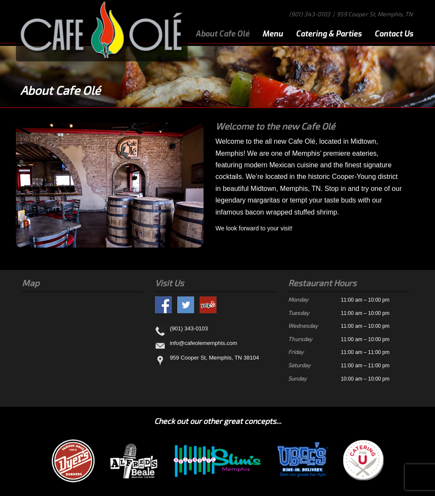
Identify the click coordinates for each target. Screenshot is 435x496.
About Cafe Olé (222, 34)
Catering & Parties (329, 34)
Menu (272, 34)
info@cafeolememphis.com (203, 343)
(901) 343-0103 (309, 14)
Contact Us (393, 34)
